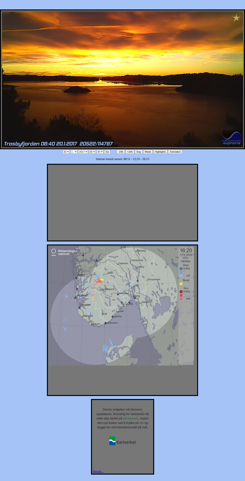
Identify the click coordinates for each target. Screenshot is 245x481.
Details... (98, 471)
